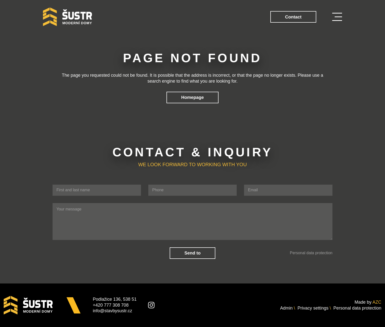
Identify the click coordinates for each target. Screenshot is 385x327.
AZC (376, 302)
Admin (286, 308)
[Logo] (67, 16)
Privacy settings (313, 308)
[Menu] (337, 17)
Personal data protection (311, 253)
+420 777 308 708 (111, 305)
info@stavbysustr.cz (112, 310)
